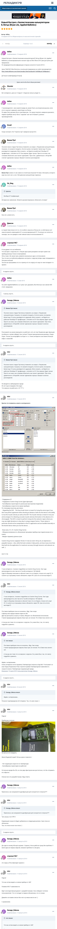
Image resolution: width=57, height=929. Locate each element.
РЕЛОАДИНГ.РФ (13, 2)
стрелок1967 (12, 243)
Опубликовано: (17, 54)
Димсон (10, 223)
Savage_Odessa (13, 300)
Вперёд (49, 43)
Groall (9, 125)
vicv (8, 352)
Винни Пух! (11, 140)
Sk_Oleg (10, 183)
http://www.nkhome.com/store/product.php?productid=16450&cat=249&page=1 (26, 71)
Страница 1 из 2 (28, 43)
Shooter (10, 86)
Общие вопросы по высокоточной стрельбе (27, 36)
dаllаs (8, 34)
